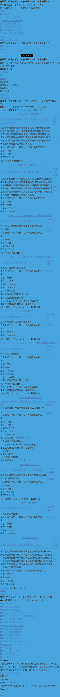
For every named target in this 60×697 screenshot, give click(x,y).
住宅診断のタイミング (11, 30)
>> (20, 587)
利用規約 (5, 648)
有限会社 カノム (30, 537)
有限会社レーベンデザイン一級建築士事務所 (30, 257)
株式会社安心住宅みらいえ (30, 165)
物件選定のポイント (10, 638)
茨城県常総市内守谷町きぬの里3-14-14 (18, 221)
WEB (56, 137)
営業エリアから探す (10, 609)
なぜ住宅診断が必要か (11, 20)
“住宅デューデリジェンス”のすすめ (17, 616)
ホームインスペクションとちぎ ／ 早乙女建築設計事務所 (29, 343)
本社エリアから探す (10, 17)
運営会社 (5, 644)
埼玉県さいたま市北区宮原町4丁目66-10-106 (21, 470)
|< (1, 587)
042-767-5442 (55, 172)
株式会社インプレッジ (30, 464)
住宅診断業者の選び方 (12, 24)
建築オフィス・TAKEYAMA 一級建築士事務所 (30, 215)
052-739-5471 (55, 544)
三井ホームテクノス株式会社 (30, 114)
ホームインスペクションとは (14, 613)
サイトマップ (7, 654)
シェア (36, 56)
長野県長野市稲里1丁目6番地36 (15, 508)
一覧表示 (4, 94)
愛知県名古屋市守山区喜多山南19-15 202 (20, 544)
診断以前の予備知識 (10, 635)
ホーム (4, 46)
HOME (4, 603)
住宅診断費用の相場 (10, 27)
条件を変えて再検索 (4, 75)
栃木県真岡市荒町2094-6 (12, 349)
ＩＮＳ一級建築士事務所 (30, 397)
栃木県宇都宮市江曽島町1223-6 (15, 317)
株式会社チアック (30, 311)
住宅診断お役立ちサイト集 (13, 641)
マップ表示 (5, 97)
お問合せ (5, 657)
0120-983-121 (55, 121)
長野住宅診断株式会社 (30, 503)
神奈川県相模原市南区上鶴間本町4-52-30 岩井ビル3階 (25, 172)
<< (5, 587)
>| (25, 587)
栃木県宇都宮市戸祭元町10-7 (14, 262)
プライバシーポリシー (11, 651)
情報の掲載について (9, 673)
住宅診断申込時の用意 (11, 33)
